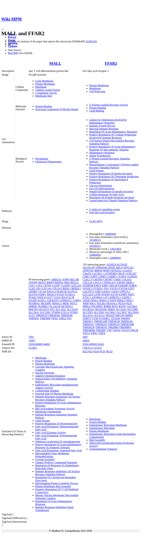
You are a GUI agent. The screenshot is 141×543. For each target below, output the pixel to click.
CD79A (47, 285)
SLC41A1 (88, 315)
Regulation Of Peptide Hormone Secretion (111, 197)
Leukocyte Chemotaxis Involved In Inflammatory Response (108, 121)
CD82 (86, 276)
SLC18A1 (34, 312)
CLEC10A (75, 285)
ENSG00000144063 (39, 344)
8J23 (90, 351)
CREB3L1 (75, 288)
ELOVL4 (34, 294)
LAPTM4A (96, 297)
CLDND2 (132, 276)
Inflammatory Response (102, 152)
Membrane (41, 86)
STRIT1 (87, 318)
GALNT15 (88, 291)
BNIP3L (59, 282)
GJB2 (98, 291)
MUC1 (73, 303)
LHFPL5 (126, 297)
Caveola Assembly (45, 459)
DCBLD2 (61, 291)
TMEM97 (101, 330)
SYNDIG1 (104, 318)
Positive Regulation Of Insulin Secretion (110, 173)
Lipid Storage (96, 170)
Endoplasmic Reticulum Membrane (108, 425)
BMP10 (98, 270)
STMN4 (55, 312)
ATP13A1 (128, 267)
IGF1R (114, 294)
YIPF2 (94, 333)
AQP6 (65, 279)
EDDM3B (88, 285)
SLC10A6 (72, 309)
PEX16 (122, 303)
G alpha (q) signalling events (104, 209)
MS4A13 (104, 300)
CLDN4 (122, 276)
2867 (85, 336)
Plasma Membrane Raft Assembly (53, 486)
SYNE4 (74, 312)
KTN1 (86, 297)
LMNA (77, 300)
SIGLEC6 (43, 309)
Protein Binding (43, 106)
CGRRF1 (112, 276)
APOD (111, 267)
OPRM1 (33, 306)
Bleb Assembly (97, 440)
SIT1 (52, 309)
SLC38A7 (122, 312)
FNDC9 (41, 297)
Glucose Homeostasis (100, 185)
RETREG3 (67, 306)
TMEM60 (113, 327)
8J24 (96, 351)
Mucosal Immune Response (104, 128)
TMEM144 (127, 321)
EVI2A (60, 294)
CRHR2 (33, 291)
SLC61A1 (99, 315)
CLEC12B (34, 288)
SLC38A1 (110, 312)
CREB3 (65, 288)
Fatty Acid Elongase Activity (50, 432)
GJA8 (56, 297)
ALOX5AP (88, 267)
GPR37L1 (124, 291)
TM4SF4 (125, 318)
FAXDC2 (88, 288)
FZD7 (131, 288)
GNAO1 (106, 291)
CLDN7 (56, 285)
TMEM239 (88, 327)
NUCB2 (101, 303)
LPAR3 (86, 300)
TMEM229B (127, 324)
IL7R (71, 297)
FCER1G (98, 288)
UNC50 (125, 330)
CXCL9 (97, 282)
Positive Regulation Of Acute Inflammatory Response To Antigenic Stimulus (58, 446)
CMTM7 (108, 279)
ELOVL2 (72, 291)
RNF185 (33, 309)
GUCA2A (88, 294)
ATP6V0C (88, 270)
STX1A (65, 312)
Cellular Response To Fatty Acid (106, 194)
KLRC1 (42, 300)
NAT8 (113, 300)
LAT (105, 297)
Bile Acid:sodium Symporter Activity (55, 408)
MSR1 (66, 303)
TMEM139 (41, 315)
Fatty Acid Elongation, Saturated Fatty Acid (58, 450)
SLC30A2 (121, 309)
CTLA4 (42, 291)
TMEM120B (100, 321)
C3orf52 (87, 273)
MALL (55, 63)
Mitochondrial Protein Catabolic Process (56, 483)
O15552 (97, 347)
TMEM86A (125, 327)
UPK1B (134, 330)
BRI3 (67, 282)
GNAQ (115, 291)
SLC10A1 (61, 309)
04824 (86, 340)
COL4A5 (127, 279)
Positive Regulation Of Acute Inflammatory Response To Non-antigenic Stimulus (112, 148)
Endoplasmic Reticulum (102, 428)
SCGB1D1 (88, 309)
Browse (12, 37)
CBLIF (121, 273)
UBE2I (62, 318)
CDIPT (93, 276)
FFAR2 (111, 63)
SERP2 (111, 309)
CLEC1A (88, 279)
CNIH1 (117, 279)
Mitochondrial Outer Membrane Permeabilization (52, 455)
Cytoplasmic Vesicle (46, 92)
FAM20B (123, 285)
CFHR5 (102, 276)
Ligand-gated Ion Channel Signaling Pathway (113, 200)
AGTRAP (122, 264)
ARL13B (74, 279)
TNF (109, 330)
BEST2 (42, 282)
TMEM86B (89, 330)
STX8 (95, 318)
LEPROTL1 (66, 300)
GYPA (97, 294)
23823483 (115, 249)
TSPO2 (116, 330)
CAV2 (39, 285)
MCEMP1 (46, 303)
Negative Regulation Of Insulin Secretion (111, 191)
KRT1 (131, 294)
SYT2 (32, 315)
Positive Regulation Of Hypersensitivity (56, 423)
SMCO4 (119, 315)
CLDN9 (65, 285)
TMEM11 (88, 321)
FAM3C (133, 285)
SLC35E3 (88, 312)
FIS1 (106, 288)
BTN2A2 (116, 270)
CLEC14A (46, 288)
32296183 (91, 41)
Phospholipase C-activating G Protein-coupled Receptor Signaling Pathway (113, 166)
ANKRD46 (101, 267)
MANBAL (34, 303)
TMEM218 (114, 324)
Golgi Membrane (44, 81)
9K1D (109, 351)
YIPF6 (101, 333)
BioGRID (13, 53)
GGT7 (49, 297)
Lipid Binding (96, 110)
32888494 (110, 234)
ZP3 (69, 318)
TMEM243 (101, 327)
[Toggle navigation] (2, 29)
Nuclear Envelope (44, 372)
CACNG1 (97, 273)
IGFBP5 (123, 294)
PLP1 (129, 303)
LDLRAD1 (53, 300)
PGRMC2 (43, 306)
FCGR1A (70, 294)
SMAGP (110, 315)
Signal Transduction (99, 155)
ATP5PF (33, 282)
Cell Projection (97, 91)
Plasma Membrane (45, 84)
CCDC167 (131, 273)
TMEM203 (101, 324)
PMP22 (87, 306)
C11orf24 (127, 270)
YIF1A (86, 333)
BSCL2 (75, 282)
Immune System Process (102, 125)
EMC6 (97, 285)
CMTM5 (98, 279)
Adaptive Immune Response (50, 375)
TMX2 (54, 318)
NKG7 (129, 300)
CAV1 (32, 285)
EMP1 (42, 294)
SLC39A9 (133, 312)
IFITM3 (105, 294)
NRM (86, 303)
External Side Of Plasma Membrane (54, 393)
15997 (32, 340)
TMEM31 (34, 318)
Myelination (41, 158)
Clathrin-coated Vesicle (47, 89)
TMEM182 (54, 315)
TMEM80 (45, 318)
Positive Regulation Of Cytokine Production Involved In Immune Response (112, 136)
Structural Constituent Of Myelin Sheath (56, 109)
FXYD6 (123, 288)
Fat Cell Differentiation (101, 188)
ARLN (119, 267)
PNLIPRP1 (97, 306)
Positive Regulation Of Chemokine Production (114, 176)
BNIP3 (50, 282)
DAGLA (51, 291)
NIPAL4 (121, 300)
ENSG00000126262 (93, 344)
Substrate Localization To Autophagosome (57, 441)
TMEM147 (88, 324)
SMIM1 (129, 315)
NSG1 (92, 303)
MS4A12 (57, 303)
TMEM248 (66, 315)
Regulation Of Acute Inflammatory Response (113, 131)
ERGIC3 (51, 294)
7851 (31, 336)
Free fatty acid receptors (102, 212)
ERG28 (113, 285)
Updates (12, 46)
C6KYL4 (88, 347)
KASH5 (33, 300)
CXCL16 (87, 282)
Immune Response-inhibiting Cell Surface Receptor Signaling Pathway (57, 473)
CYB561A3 (108, 282)
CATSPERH (110, 273)
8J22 (85, 351)
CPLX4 (56, 288)
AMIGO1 (56, 279)
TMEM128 (114, 321)
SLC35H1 (45, 312)
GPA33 (64, 297)
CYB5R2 (120, 282)
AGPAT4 (111, 264)
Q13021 (33, 347)
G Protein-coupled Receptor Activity (108, 104)
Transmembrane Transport (103, 449)
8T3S (102, 351)
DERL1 (130, 282)
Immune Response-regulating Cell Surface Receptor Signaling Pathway (57, 398)
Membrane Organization (48, 411)
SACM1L (132, 306)
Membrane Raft (43, 95)
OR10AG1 (111, 303)
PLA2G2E (55, 306)
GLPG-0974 (95, 221)
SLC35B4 (132, 309)
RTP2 (115, 306)
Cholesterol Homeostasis (48, 161)
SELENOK (101, 309)
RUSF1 (122, 306)
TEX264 (115, 318)
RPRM (107, 306)
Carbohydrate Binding (47, 390)
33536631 (94, 240)
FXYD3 (114, 288)
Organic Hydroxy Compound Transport (56, 462)
